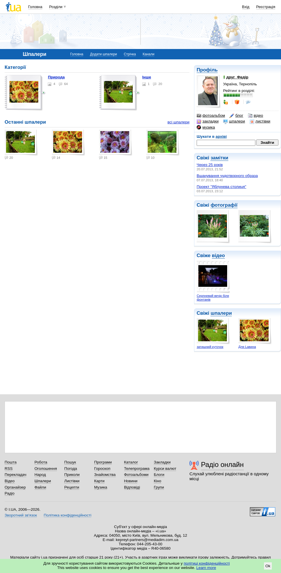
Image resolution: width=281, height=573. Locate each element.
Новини (131, 481)
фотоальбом (211, 115)
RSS (9, 468)
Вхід (246, 7)
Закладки (162, 462)
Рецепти (71, 487)
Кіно (157, 481)
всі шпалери (178, 122)
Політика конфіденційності (67, 515)
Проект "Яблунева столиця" (221, 186)
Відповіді (132, 487)
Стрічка (130, 54)
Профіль (207, 70)
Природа (56, 77)
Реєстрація (265, 7)
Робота (41, 462)
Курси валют (165, 468)
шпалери (234, 121)
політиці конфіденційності (207, 563)
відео (255, 115)
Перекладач (15, 474)
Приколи (71, 474)
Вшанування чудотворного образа (227, 176)
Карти (99, 481)
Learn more (206, 568)
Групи (159, 487)
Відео (10, 481)
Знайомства (105, 474)
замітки (219, 158)
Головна (35, 7)
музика (206, 127)
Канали (149, 54)
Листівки (71, 481)
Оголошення (46, 468)
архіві (221, 136)
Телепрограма (137, 468)
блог (236, 115)
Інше (146, 77)
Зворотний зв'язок (21, 515)
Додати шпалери (103, 54)
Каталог (131, 462)
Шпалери (43, 481)
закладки (208, 121)
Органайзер (15, 487)
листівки (260, 121)
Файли (40, 487)
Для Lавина (247, 346)
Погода (70, 468)
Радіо (9, 493)
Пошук (70, 462)
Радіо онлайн (222, 464)
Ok (267, 566)
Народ (40, 474)
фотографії (223, 205)
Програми (103, 462)
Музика (100, 487)
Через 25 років (210, 165)
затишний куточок (210, 346)
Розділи (55, 7)
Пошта (10, 462)
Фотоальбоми (136, 474)
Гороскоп (102, 468)
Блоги (159, 474)
